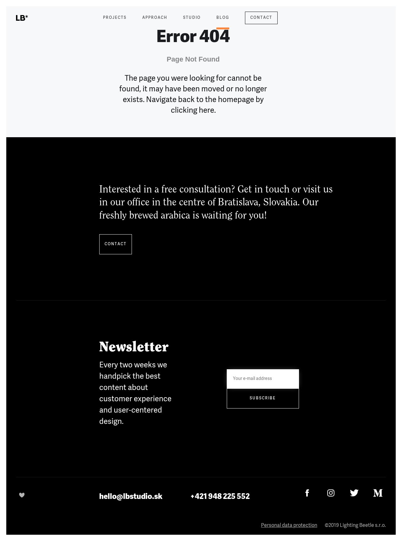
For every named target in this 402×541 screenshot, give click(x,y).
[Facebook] (307, 493)
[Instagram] (331, 493)
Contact (261, 18)
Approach (154, 18)
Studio (192, 18)
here (206, 110)
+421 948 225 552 (220, 496)
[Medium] (378, 493)
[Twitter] (354, 493)
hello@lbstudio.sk (130, 496)
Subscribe (263, 398)
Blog (222, 22)
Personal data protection (289, 525)
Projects (115, 18)
